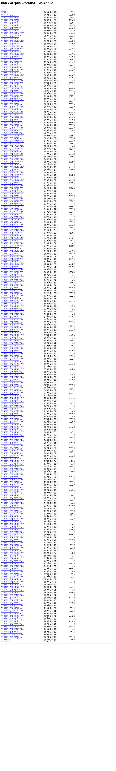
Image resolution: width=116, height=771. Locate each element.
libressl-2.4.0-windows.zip (12, 238)
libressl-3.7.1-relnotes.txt (12, 661)
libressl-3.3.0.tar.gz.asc (11, 543)
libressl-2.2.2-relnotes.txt (12, 95)
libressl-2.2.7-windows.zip (12, 134)
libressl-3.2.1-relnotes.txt (12, 498)
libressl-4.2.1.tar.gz (10, 762)
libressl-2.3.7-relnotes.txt (12, 213)
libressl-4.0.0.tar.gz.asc (11, 729)
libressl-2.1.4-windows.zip (12, 48)
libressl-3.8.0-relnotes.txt (12, 678)
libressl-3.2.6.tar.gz (10, 529)
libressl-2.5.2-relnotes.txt (12, 298)
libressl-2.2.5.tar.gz (10, 122)
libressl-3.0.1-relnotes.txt (12, 446)
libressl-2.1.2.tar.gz (10, 43)
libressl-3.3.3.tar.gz (10, 558)
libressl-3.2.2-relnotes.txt (12, 504)
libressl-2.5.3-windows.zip (12, 308)
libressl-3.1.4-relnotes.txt (12, 481)
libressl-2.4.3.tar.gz (10, 264)
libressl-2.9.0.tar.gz (10, 424)
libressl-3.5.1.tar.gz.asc (11, 612)
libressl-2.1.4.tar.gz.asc (11, 52)
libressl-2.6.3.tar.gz (10, 349)
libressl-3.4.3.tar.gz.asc (11, 601)
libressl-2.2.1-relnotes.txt (12, 87)
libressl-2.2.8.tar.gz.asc (11, 143)
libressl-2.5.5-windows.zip (12, 324)
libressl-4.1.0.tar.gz (10, 738)
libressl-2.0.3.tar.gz (10, 23)
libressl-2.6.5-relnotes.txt (12, 359)
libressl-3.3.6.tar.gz (10, 576)
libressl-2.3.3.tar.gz (10, 186)
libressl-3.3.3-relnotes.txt (12, 556)
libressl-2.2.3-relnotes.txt (12, 103)
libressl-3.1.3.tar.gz (10, 477)
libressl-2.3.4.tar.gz (10, 194)
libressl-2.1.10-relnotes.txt (12, 37)
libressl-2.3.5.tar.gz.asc (11, 203)
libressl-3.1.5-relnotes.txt (12, 486)
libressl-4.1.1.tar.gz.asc (11, 746)
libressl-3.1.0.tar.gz (10, 459)
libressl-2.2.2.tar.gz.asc (11, 101)
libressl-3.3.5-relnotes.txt (12, 568)
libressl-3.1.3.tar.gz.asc (11, 479)
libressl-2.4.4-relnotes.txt (12, 267)
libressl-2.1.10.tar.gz (10, 39)
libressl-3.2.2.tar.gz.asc (11, 508)
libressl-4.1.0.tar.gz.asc (11, 740)
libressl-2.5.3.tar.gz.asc (11, 312)
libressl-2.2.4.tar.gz (10, 114)
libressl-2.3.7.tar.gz (10, 217)
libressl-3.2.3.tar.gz (10, 512)
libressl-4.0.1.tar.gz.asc (11, 735)
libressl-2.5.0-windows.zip (12, 285)
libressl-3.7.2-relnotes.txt (12, 667)
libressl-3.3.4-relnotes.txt (12, 562)
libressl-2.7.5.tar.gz (10, 395)
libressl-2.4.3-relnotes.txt (12, 260)
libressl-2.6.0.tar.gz (10, 331)
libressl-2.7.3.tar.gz (10, 384)
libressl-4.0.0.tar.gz (10, 727)
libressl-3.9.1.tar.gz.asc (11, 717)
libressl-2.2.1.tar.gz (10, 91)
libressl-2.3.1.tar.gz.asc (11, 165)
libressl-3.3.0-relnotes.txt (12, 539)
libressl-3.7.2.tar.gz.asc (11, 671)
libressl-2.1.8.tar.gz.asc (11, 76)
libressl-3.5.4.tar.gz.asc (11, 630)
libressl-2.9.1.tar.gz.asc (11, 432)
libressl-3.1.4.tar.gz (10, 483)
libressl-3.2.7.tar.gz (10, 535)
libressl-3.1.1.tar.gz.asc (11, 467)
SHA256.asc (5, 14)
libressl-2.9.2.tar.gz (10, 436)
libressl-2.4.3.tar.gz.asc (11, 266)
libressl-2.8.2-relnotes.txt (12, 411)
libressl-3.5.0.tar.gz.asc (11, 607)
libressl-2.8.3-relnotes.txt (12, 417)
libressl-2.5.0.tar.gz (10, 287)
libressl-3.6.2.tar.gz (10, 645)
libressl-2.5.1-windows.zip (12, 293)
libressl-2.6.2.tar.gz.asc (11, 345)
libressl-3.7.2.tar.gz (10, 669)
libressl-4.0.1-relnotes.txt (12, 731)
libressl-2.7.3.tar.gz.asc (11, 386)
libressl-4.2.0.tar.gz (10, 756)
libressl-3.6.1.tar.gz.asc (11, 642)
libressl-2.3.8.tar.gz (10, 225)
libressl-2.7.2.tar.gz (10, 378)
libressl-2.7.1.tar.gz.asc (11, 374)
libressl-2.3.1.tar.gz (10, 163)
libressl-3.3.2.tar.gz (10, 552)
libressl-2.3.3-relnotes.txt (12, 182)
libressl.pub (6, 768)
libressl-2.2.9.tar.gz (10, 147)
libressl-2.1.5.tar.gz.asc (11, 60)
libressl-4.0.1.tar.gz (10, 733)
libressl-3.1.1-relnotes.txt (12, 463)
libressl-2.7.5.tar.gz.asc (11, 397)
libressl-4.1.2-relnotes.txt (12, 748)
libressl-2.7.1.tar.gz (10, 372)
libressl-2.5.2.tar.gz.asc (11, 304)
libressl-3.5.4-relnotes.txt (12, 626)
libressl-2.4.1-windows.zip (12, 246)
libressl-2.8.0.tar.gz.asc (11, 403)
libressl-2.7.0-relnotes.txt (12, 364)
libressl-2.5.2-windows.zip (12, 300)
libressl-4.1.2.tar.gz (10, 750)
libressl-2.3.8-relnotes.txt (12, 221)
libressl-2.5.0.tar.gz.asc (11, 289)
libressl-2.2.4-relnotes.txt (12, 110)
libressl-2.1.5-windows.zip (12, 56)
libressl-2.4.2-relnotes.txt (12, 252)
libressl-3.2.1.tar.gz (10, 500)
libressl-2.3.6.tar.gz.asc (11, 211)
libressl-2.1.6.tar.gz (10, 66)
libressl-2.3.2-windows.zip (12, 176)
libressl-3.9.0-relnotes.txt (12, 707)
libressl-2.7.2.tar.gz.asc (11, 380)
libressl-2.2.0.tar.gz (10, 83)
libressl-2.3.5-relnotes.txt (12, 198)
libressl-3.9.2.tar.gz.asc (11, 723)
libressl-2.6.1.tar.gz (10, 337)
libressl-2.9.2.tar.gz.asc (11, 438)
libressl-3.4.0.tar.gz (10, 581)
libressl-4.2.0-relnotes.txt (12, 754)
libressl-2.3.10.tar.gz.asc (12, 172)
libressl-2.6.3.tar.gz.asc (11, 351)
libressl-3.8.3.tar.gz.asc (11, 700)
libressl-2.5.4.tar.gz (10, 318)
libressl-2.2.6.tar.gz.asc (11, 130)
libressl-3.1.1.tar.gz (10, 465)
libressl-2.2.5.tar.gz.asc (11, 124)
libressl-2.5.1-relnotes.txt (12, 291)
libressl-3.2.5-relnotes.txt (12, 521)
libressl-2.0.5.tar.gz (10, 27)
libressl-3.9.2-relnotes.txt (12, 719)
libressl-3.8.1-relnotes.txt (12, 684)
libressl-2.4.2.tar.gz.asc (11, 258)
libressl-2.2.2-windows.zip (12, 97)
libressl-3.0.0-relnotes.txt (12, 440)
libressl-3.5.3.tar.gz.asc (11, 624)
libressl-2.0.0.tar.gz (10, 17)
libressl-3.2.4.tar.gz (10, 517)
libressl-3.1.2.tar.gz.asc (11, 473)
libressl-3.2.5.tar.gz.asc (11, 525)
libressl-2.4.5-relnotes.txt (12, 275)
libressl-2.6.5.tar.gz (10, 360)
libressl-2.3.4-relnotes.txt (12, 190)
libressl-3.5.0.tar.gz (10, 605)
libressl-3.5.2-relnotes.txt (12, 614)
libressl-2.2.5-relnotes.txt (12, 118)
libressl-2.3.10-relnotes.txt (12, 167)
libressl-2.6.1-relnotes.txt (12, 335)
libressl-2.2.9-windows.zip (12, 145)
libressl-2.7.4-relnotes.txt (12, 388)
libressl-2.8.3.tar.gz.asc (11, 421)
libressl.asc (6, 766)
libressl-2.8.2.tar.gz (10, 413)
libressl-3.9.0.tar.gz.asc (11, 711)
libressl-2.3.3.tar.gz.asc (11, 188)
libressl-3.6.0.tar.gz (10, 634)
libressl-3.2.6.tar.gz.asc (11, 531)
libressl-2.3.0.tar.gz (10, 155)
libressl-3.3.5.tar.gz (10, 570)
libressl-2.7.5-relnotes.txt (12, 393)
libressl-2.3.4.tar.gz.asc (11, 196)
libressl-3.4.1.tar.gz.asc (11, 589)
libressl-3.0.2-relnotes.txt (12, 452)
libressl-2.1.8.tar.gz (10, 74)
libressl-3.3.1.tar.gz (10, 547)
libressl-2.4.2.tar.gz (10, 256)
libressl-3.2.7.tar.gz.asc (11, 537)
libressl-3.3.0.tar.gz (10, 541)
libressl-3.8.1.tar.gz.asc (11, 688)
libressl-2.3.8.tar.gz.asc (11, 227)
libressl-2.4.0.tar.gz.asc (11, 242)
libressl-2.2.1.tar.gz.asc (11, 93)
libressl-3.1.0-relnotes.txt (12, 457)
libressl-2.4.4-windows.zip (12, 269)
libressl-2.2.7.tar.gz (10, 136)
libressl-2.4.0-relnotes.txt (12, 236)
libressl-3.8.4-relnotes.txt (12, 702)
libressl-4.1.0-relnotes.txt (12, 737)
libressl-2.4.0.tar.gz (10, 240)
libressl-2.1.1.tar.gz (10, 35)
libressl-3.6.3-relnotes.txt (12, 649)
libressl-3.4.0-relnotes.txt (12, 580)
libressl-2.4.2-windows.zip (12, 254)
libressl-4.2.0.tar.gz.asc (11, 758)
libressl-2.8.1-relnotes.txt (12, 405)
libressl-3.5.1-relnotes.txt (12, 609)
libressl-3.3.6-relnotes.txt (12, 574)
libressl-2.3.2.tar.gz (10, 178)
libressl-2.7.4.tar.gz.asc (11, 391)
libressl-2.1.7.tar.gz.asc (11, 72)
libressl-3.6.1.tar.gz (10, 640)
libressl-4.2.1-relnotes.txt (12, 760)
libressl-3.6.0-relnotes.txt (12, 632)
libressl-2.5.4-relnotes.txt (12, 314)
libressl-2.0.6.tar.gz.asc (11, 31)
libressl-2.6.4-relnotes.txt (12, 353)
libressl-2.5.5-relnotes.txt (12, 322)
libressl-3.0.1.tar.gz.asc (11, 450)
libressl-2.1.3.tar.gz (10, 45)
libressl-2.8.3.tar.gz (10, 419)
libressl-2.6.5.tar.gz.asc (11, 362)
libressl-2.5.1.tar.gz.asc (11, 297)
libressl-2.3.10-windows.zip (12, 169)
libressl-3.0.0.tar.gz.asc (11, 444)
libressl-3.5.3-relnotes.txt (12, 620)
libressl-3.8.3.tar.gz (10, 698)
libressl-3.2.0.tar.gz (10, 494)
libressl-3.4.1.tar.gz (10, 587)
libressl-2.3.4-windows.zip (12, 192)
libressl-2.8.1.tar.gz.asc (11, 409)
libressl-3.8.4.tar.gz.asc (11, 705)
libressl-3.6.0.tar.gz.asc (11, 636)
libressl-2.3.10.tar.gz (10, 171)
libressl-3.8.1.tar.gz (10, 686)
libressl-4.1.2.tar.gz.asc (11, 752)
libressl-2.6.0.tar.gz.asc (11, 333)
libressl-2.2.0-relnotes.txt (12, 81)
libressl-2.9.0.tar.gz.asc (11, 426)
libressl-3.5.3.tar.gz (10, 622)
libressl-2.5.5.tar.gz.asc (11, 328)
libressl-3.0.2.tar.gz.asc (11, 455)
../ (2, 10)
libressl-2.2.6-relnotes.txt (12, 126)
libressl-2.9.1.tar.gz (10, 430)
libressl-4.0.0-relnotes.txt (12, 725)
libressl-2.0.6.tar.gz (10, 29)
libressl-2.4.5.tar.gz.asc (11, 281)
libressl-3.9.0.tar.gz (10, 709)
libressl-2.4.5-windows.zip (12, 277)
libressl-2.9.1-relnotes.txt (12, 428)
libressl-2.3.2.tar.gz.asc (11, 180)
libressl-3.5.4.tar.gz (10, 628)
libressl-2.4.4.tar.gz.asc (11, 273)
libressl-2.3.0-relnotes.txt (12, 151)
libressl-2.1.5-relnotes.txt (12, 54)
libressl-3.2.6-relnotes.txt (12, 527)
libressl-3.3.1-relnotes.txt (12, 545)
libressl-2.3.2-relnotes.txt (12, 174)
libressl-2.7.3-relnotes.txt (12, 382)
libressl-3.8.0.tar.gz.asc (11, 682)
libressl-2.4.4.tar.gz (10, 271)
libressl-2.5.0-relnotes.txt (12, 283)
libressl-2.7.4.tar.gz (10, 390)
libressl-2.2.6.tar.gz (10, 128)
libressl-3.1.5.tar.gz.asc (11, 490)
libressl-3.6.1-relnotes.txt (12, 638)
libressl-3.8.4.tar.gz (10, 704)
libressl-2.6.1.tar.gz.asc (11, 339)
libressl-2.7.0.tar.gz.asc (11, 368)
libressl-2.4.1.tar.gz (10, 248)
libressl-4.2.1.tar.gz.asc (11, 764)
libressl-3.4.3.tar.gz (10, 599)
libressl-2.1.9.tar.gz (10, 77)
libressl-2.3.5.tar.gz (10, 202)
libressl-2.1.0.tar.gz (10, 33)
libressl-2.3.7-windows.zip (12, 215)
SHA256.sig (5, 15)
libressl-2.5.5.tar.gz (10, 326)
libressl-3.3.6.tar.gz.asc (11, 578)
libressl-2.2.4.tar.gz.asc (11, 116)
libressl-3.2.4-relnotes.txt (12, 516)
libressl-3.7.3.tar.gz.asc (11, 676)
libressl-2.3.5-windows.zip (12, 200)
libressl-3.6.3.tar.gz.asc (11, 653)
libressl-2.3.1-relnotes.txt (12, 159)
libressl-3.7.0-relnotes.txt (12, 655)
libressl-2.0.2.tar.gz (10, 21)
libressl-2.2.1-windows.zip (12, 89)
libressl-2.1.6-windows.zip (12, 64)
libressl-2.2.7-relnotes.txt (12, 132)
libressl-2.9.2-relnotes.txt (12, 434)
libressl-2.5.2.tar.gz (10, 302)
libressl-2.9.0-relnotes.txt (12, 423)
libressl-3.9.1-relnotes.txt (12, 713)
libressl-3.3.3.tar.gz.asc (11, 560)
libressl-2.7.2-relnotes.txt (12, 376)
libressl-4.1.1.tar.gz (10, 744)
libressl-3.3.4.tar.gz (10, 564)
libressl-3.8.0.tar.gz (10, 680)
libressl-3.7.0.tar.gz (10, 657)
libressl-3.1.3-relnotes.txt (12, 475)
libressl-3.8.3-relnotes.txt (12, 696)
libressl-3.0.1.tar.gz (10, 448)
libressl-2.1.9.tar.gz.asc (11, 79)
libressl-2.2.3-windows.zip (12, 105)
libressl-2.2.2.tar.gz (10, 99)
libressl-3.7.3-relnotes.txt (12, 673)
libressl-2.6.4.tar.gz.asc (11, 357)
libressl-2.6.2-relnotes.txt (12, 341)
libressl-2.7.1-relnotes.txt (12, 370)
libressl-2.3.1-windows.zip (12, 161)
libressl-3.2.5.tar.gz (10, 523)
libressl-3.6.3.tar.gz (10, 651)
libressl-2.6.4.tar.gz (10, 355)
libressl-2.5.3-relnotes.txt (12, 306)
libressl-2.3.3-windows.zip (12, 184)
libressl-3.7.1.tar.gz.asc (11, 665)
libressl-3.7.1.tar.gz (10, 663)
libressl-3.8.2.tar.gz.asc (11, 694)
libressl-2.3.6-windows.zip (12, 207)
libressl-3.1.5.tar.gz (10, 488)
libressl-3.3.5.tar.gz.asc (11, 572)
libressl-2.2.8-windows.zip (12, 140)
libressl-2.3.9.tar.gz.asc (11, 234)
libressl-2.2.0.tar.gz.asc (11, 85)
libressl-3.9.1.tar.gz (10, 715)
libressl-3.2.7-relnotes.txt (12, 533)
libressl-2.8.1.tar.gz (10, 407)
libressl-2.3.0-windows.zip (12, 153)
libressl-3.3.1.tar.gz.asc (11, 548)
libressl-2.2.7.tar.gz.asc (11, 138)
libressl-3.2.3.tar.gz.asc (11, 514)
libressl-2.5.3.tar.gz (10, 310)
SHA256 (3, 12)
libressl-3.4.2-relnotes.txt (12, 591)
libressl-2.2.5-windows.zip (12, 120)
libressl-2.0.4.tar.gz (10, 25)
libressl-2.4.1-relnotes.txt (12, 244)
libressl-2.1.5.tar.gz (10, 58)
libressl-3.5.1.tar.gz (10, 611)
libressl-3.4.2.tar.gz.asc (11, 595)
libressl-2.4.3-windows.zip (12, 262)
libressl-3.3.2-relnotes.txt (12, 550)
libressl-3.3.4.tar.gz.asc (11, 566)
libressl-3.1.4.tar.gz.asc (11, 485)
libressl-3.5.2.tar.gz (10, 616)
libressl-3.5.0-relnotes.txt (12, 603)
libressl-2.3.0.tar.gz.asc (11, 157)
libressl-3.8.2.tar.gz (10, 692)
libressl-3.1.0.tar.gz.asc (11, 461)
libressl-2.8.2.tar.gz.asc (11, 415)
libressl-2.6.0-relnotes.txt (12, 329)
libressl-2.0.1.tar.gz (10, 19)
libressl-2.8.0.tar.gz (10, 401)
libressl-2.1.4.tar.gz (10, 50)
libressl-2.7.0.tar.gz (10, 366)
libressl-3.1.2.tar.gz (10, 471)
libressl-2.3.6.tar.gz (10, 209)
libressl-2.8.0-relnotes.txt (12, 399)
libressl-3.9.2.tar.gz (10, 721)
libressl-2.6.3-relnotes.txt (12, 347)
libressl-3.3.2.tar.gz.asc (11, 554)
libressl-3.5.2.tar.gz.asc (11, 618)
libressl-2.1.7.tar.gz (10, 70)
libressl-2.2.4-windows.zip (12, 112)
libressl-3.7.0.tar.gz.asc (11, 659)
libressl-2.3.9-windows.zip (12, 231)
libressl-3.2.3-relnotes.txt (12, 510)
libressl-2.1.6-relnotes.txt (12, 62)
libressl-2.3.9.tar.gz (10, 233)
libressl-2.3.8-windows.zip (12, 223)
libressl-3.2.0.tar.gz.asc (11, 496)
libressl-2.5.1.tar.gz (10, 295)
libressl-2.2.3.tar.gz (10, 107)
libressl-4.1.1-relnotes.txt (12, 742)
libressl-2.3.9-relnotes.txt (12, 229)
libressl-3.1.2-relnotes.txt (12, 469)
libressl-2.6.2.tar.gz (10, 343)
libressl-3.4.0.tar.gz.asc (11, 583)
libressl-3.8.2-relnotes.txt (12, 690)
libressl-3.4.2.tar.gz (10, 593)
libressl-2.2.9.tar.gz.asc (11, 149)
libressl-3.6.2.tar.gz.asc (11, 647)
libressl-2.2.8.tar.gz (10, 141)
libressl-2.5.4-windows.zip (12, 316)
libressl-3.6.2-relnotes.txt (12, 643)
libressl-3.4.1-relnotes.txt (12, 585)
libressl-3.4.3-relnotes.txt (12, 597)
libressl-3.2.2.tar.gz (10, 506)
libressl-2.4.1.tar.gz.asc (11, 250)
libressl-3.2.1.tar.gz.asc (11, 502)
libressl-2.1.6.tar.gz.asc (11, 68)
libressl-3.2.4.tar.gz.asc (11, 519)
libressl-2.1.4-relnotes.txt (12, 46)
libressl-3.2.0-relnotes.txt (12, 492)
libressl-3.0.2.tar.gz (10, 454)
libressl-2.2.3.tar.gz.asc (11, 109)
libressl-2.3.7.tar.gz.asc (11, 219)
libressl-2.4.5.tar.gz (10, 279)
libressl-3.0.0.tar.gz (10, 442)
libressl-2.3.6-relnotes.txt (12, 205)
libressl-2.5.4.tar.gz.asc (11, 320)
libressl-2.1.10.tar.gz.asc (12, 41)
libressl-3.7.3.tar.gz (10, 674)
